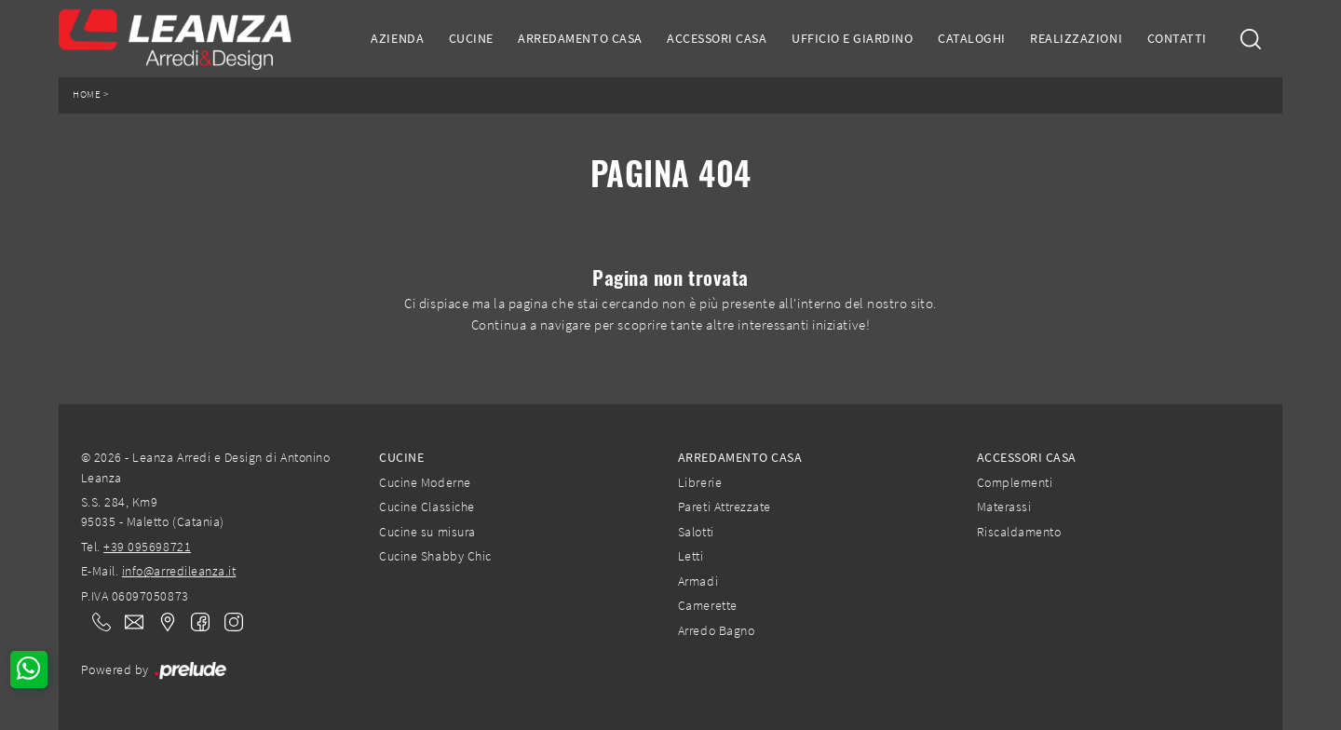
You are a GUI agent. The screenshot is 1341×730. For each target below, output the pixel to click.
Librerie (700, 482)
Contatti (1177, 38)
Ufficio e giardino (852, 38)
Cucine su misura (427, 531)
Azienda (397, 38)
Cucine (471, 38)
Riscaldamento (1019, 531)
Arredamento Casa (580, 38)
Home (87, 94)
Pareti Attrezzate (724, 506)
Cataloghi (972, 38)
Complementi (1015, 482)
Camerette (708, 605)
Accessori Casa (716, 38)
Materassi (1004, 506)
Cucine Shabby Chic (435, 556)
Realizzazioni (1076, 38)
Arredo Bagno (716, 630)
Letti (691, 556)
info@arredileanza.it (179, 570)
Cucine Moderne (424, 482)
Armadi (698, 581)
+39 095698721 (147, 546)
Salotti (696, 531)
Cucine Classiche (426, 506)
